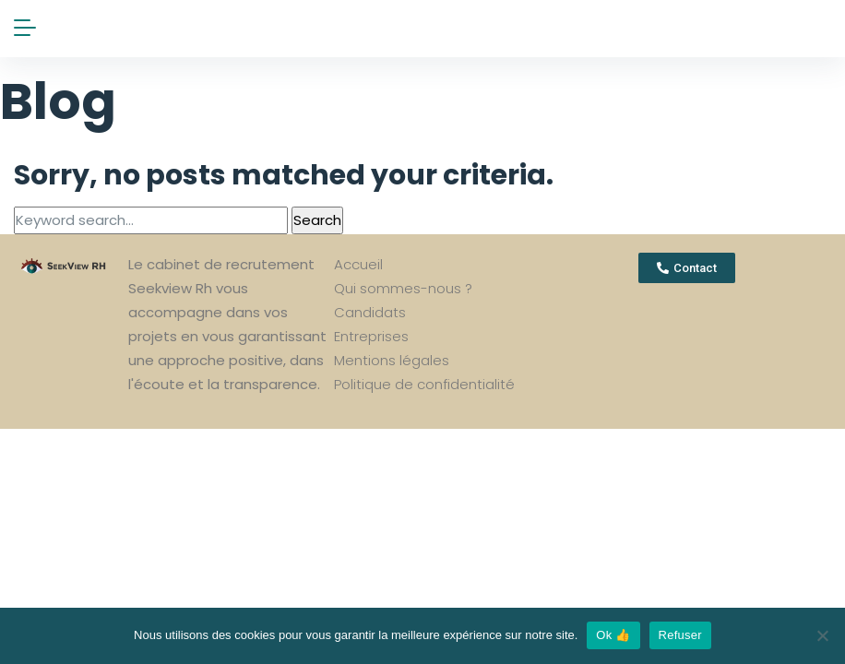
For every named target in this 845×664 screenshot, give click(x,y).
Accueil (358, 264)
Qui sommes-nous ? (403, 288)
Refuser (680, 635)
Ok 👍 (613, 635)
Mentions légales (391, 360)
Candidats (370, 312)
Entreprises (371, 336)
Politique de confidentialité (424, 384)
